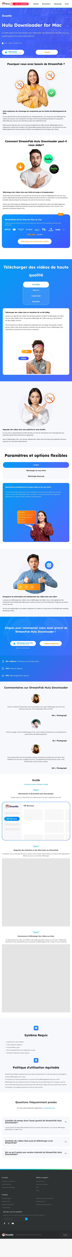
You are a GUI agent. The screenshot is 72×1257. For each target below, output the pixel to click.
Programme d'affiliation (8, 1187)
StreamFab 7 (46, 4)
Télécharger (58, 4)
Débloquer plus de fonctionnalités (35, 241)
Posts (67, 4)
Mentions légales (6, 1198)
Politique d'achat (40, 1201)
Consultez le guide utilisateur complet (36, 784)
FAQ (37, 1187)
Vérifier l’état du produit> (26, 56)
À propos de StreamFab (8, 1181)
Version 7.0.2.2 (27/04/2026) (9, 56)
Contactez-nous (40, 1181)
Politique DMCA (6, 1201)
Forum (38, 1190)
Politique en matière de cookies (44, 1198)
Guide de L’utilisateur (42, 1184)
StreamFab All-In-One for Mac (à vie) (23, 219)
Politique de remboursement (44, 1204)
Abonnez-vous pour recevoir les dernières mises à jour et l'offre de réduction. (24, 1215)
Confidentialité (6, 1207)
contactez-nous (49, 1108)
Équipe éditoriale (6, 1184)
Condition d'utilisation (8, 1204)
